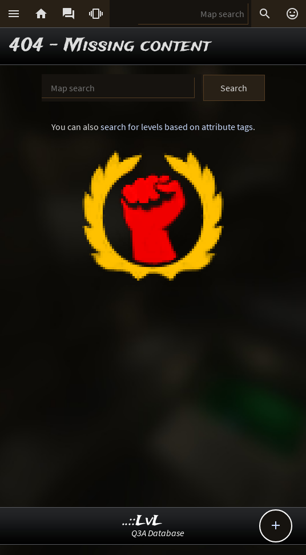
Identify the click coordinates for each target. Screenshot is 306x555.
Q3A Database (157, 532)
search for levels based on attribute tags (176, 126)
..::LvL (142, 521)
